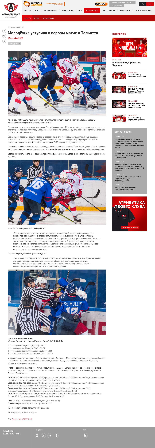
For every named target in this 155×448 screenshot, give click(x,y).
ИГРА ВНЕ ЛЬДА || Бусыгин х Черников (126, 64)
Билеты (27, 10)
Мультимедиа (109, 10)
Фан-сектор (125, 10)
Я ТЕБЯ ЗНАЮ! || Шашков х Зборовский (137, 76)
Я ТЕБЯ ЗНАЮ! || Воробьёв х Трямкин (136, 119)
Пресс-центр (92, 10)
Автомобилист (50, 10)
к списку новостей (15, 27)
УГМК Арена (117, 5)
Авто (80, 10)
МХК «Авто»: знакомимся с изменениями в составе (125, 188)
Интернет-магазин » (130, 227)
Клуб (37, 10)
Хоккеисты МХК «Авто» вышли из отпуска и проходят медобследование (128, 179)
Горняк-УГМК (67, 10)
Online (36, 18)
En (143, 4)
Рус (150, 4)
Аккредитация (48, 18)
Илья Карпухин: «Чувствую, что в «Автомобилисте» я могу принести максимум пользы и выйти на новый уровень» (129, 167)
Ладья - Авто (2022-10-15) (22, 419)
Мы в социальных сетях (121, 2)
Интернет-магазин (144, 10)
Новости (27, 18)
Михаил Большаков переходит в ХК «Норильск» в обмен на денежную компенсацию (129, 156)
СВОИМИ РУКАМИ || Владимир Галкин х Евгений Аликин (136, 91)
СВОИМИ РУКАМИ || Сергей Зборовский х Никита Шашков (136, 105)
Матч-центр (13, 44)
